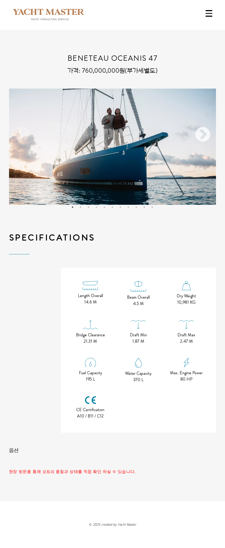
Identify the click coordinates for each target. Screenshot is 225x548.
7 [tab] (120, 207)
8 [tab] (128, 207)
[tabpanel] (112, 147)
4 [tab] (96, 207)
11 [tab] (152, 207)
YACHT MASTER (48, 15)
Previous (22, 135)
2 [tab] (80, 207)
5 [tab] (104, 207)
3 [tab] (88, 207)
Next (202, 135)
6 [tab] (112, 207)
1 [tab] (72, 207)
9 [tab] (136, 207)
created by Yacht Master (112, 524)
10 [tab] (144, 207)
